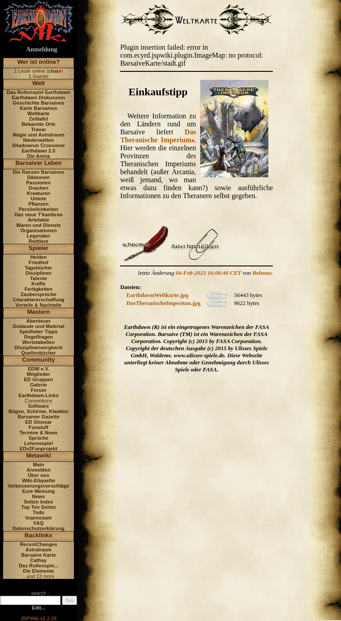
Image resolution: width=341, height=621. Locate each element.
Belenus (261, 272)
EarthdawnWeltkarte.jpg (157, 295)
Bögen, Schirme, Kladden (38, 411)
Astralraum (38, 549)
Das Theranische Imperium (158, 136)
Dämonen (38, 177)
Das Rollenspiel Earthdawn (38, 92)
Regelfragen (38, 337)
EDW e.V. (38, 368)
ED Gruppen (38, 379)
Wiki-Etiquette (38, 480)
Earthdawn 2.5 (38, 150)
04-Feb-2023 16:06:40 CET (208, 272)
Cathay (38, 560)
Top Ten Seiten (38, 507)
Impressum (38, 517)
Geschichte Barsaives (38, 102)
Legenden (38, 235)
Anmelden (38, 470)
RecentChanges (39, 544)
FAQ (38, 523)
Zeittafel (38, 118)
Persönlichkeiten (38, 209)
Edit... (38, 607)
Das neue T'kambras (38, 214)
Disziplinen (38, 273)
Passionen (38, 182)
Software (38, 406)
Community (38, 359)
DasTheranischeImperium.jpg (163, 303)
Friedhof (39, 262)
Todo (39, 512)
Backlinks (39, 535)
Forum (38, 390)
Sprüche (39, 438)
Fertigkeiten (38, 289)
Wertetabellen (38, 342)
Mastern (38, 312)
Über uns (39, 475)
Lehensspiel (38, 443)
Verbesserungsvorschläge (38, 485)
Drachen (39, 188)
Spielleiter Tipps (38, 331)
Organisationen (38, 230)
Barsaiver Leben (39, 163)
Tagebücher (39, 267)
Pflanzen (38, 204)
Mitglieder (38, 374)
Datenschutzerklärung (38, 528)
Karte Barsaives (39, 108)
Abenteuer (38, 321)
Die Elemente (38, 571)
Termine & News (38, 432)
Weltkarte (38, 113)
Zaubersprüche (39, 294)
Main (38, 464)
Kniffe (38, 283)
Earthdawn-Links (38, 395)
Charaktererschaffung (38, 299)
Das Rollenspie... (38, 565)
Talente (38, 278)
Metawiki (38, 455)
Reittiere (39, 241)
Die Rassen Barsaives (38, 172)
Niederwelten (38, 140)
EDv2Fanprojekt (38, 448)
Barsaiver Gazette (39, 416)
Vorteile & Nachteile (39, 305)
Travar (38, 129)
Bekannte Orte (38, 124)
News (38, 496)
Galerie (38, 384)
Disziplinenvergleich (38, 347)
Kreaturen (38, 193)
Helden (38, 257)
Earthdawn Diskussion (38, 97)
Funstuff (39, 427)
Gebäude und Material (39, 326)
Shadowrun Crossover (38, 145)
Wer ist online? (38, 62)
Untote (38, 198)
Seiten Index (38, 501)
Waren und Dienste (38, 225)
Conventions (38, 400)
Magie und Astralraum (38, 134)
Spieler (39, 248)
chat (53, 71)
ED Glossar (38, 422)
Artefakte (39, 220)
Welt (38, 83)
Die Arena (38, 156)
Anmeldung (41, 49)
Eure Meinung (38, 491)
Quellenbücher (38, 352)
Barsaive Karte (38, 555)
